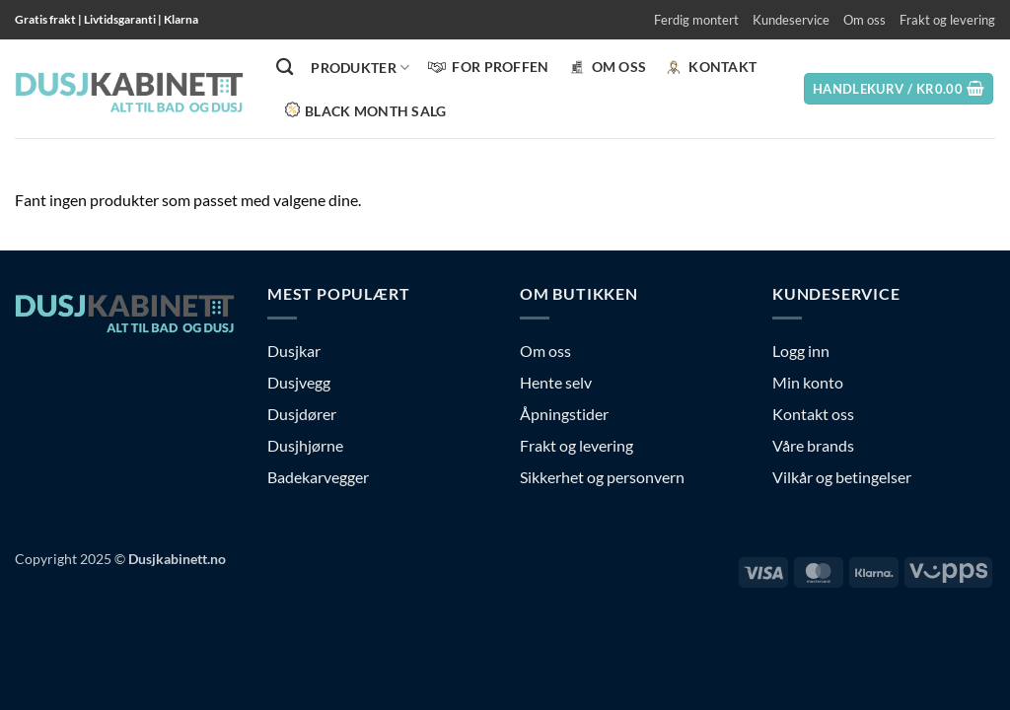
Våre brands (813, 445)
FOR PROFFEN (487, 67)
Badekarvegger (318, 476)
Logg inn (801, 350)
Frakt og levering (947, 20)
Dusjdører (301, 413)
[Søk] (284, 67)
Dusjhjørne (305, 445)
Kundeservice (791, 20)
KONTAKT (710, 67)
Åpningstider (564, 413)
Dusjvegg (298, 382)
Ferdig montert (696, 20)
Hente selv (556, 382)
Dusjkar (294, 350)
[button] (899, 89)
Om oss (864, 20)
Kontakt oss (813, 413)
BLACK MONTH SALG (366, 110)
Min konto (807, 382)
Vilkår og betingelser (841, 476)
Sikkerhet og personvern (602, 476)
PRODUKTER (360, 67)
